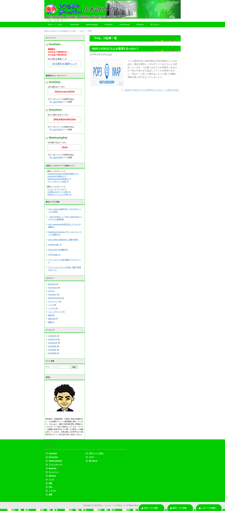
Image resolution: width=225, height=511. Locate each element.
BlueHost (140, 25)
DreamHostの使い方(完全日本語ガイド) (63, 174)
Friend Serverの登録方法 (58, 250)
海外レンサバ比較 (179, 508)
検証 (50, 315)
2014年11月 (52, 339)
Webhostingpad (92, 25)
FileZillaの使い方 (55, 245)
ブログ (91, 457)
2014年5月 (52, 353)
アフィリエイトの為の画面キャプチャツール (64, 261)
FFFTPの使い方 (54, 255)
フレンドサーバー (55, 312)
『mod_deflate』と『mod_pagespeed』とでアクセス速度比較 (65, 218)
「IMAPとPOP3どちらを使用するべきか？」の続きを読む (151, 90)
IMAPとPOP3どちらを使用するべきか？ (115, 48)
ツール (50, 305)
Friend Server (124, 25)
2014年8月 (52, 346)
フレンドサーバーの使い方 (58, 182)
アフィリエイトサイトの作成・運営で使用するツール (64, 268)
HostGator (109, 25)
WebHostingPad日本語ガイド (59, 179)
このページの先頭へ (209, 508)
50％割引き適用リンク (64, 64)
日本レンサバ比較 (151, 508)
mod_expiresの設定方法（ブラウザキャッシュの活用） (64, 210)
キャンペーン (53, 302)
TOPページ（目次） (55, 25)
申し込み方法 (55, 102)
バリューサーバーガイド (57, 189)
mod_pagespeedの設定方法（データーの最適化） (64, 225)
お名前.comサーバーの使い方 (59, 192)
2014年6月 (52, 350)
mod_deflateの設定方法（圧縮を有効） (63, 240)
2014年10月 (52, 343)
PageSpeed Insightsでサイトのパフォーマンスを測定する (65, 233)
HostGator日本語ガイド (57, 176)
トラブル (51, 308)
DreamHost (74, 25)
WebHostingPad (54, 298)
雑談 (50, 322)
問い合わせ (155, 25)
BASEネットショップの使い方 (59, 195)
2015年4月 (52, 336)
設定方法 (51, 319)
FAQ (109, 54)
